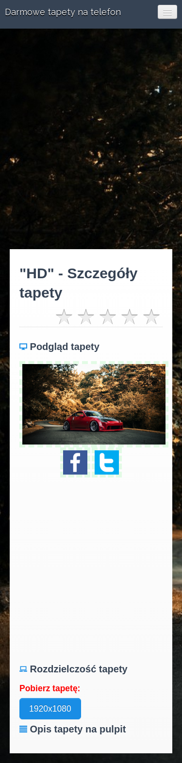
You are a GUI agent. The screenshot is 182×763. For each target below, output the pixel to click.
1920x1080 (50, 709)
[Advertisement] (91, 139)
